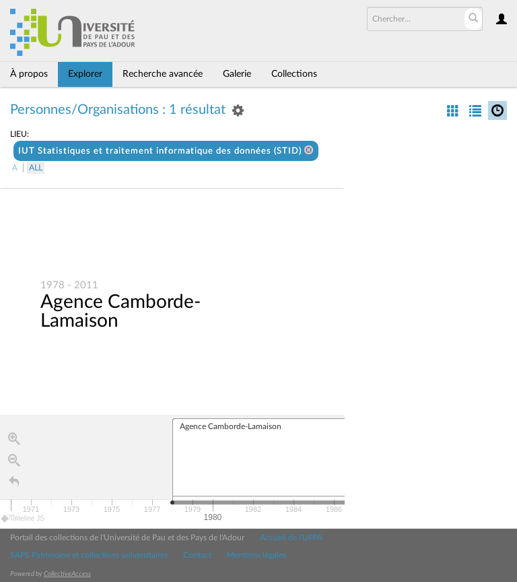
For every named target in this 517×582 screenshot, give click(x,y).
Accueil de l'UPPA (291, 538)
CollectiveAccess (67, 574)
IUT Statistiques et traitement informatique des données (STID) (166, 151)
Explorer (85, 74)
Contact (197, 555)
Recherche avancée (163, 74)
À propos (29, 74)
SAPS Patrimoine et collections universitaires (89, 555)
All (35, 168)
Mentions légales (256, 555)
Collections (294, 74)
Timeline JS (23, 519)
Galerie (237, 74)
